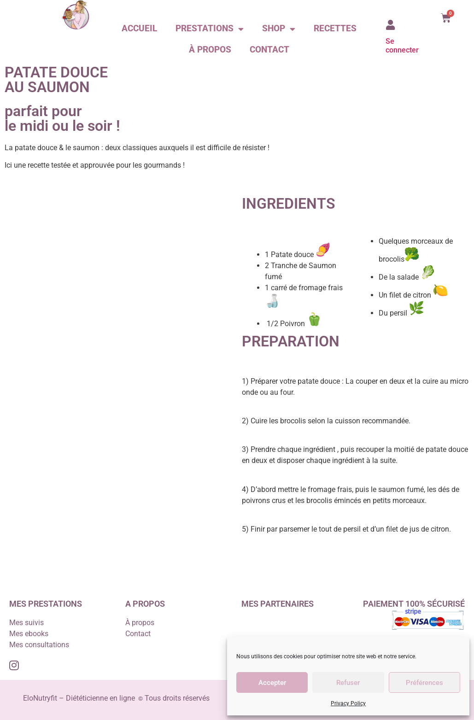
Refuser (348, 683)
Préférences (424, 683)
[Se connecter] (391, 25)
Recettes (335, 28)
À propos (210, 49)
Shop (278, 29)
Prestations (210, 29)
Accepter (272, 683)
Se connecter (402, 45)
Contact (269, 49)
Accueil (139, 28)
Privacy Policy (348, 703)
